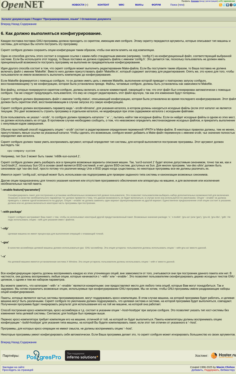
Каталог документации (16, 19)
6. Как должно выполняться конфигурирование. (51, 33)
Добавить (197, 370)
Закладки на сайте (13, 367)
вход (202, 1)
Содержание (28, 24)
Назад (15, 24)
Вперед (6, 24)
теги (181, 4)
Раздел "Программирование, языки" (56, 19)
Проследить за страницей (17, 370)
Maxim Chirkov (226, 367)
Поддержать (211, 370)
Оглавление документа (96, 19)
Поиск (173, 4)
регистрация (211, 1)
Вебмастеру (228, 370)
